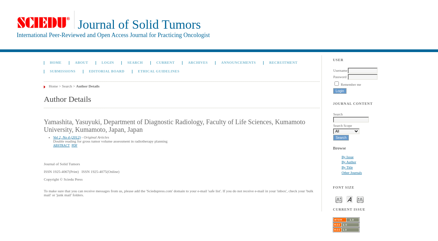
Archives (198, 62)
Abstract (61, 145)
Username (340, 70)
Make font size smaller (339, 199)
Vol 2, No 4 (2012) (66, 137)
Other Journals (352, 173)
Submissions (62, 71)
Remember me (351, 84)
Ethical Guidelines (159, 71)
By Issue (348, 157)
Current (165, 62)
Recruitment (283, 62)
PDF (74, 145)
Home (55, 62)
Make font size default (349, 199)
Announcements (238, 62)
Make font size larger (360, 199)
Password (340, 77)
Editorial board (107, 71)
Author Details (87, 86)
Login (107, 62)
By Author (349, 162)
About (81, 62)
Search (135, 62)
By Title (347, 167)
